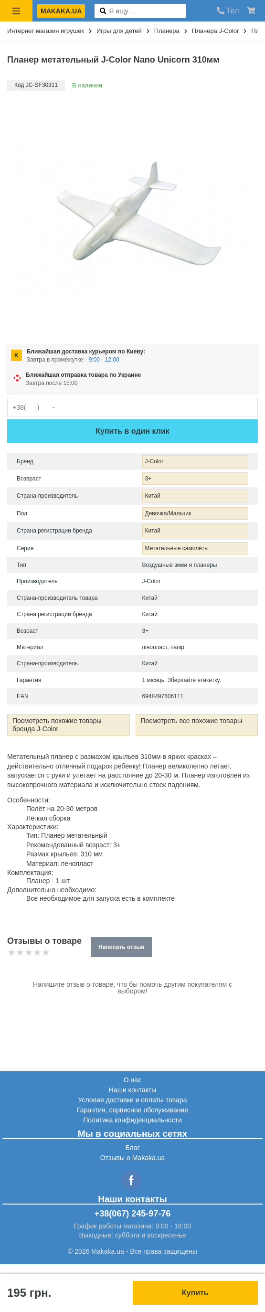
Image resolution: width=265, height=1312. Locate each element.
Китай (152, 495)
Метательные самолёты (177, 548)
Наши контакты (132, 1090)
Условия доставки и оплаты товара (132, 1100)
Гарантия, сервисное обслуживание (132, 1110)
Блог (132, 1148)
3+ (148, 478)
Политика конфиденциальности (132, 1120)
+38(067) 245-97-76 (133, 1213)
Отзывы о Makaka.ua (132, 1158)
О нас (132, 1080)
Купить (195, 1293)
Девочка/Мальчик (168, 513)
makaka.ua (61, 11)
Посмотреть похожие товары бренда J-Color (57, 725)
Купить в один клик (132, 431)
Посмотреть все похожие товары (192, 721)
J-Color (154, 461)
